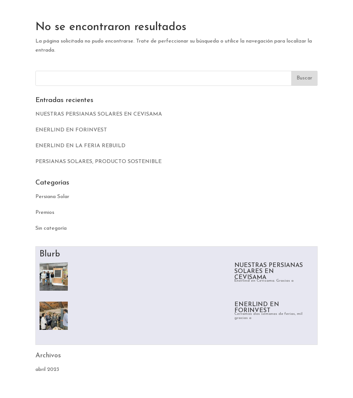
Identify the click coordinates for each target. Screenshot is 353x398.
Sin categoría (51, 228)
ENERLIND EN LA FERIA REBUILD (80, 146)
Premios (44, 212)
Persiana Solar (52, 197)
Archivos (48, 355)
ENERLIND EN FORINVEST (71, 130)
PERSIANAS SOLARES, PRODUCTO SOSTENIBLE (98, 162)
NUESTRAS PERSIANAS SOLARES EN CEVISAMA (98, 114)
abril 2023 (47, 369)
